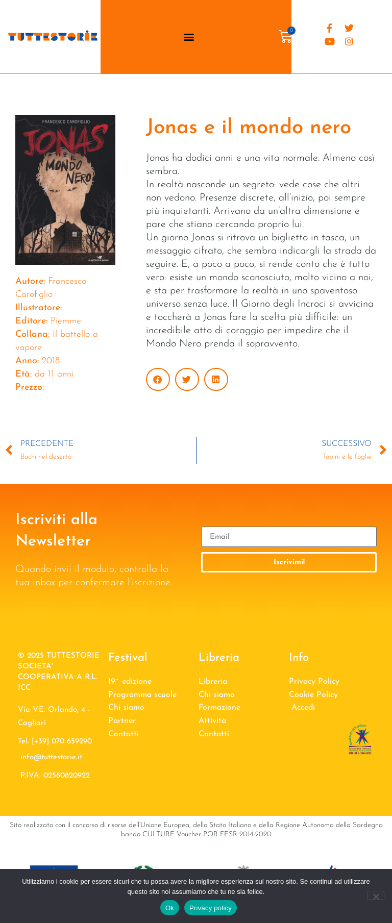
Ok (169, 908)
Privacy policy (210, 908)
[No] (375, 895)
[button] (188, 36)
